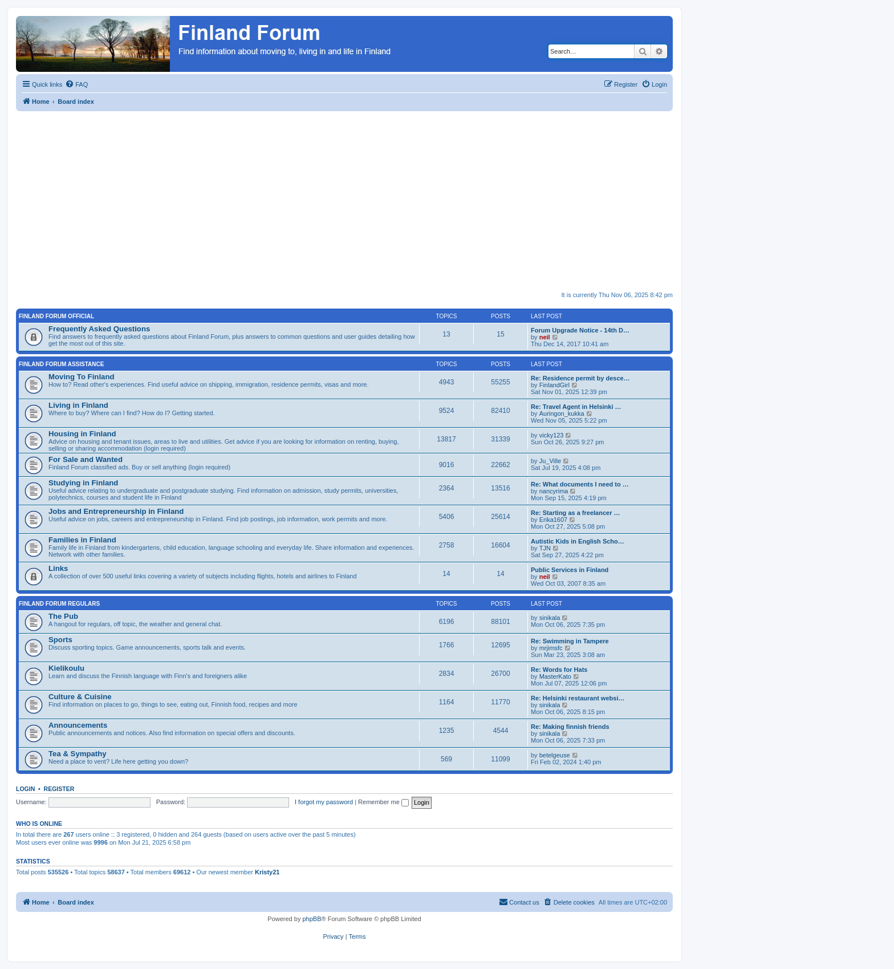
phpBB (311, 918)
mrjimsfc (551, 647)
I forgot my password (324, 801)
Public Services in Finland (569, 569)
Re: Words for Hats (559, 669)
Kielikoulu (66, 668)
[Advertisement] (358, 197)
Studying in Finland (83, 483)
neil (544, 337)
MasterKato (555, 676)
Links (58, 568)
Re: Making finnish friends (570, 726)
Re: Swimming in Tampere (570, 641)
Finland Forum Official (56, 316)
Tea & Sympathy (77, 753)
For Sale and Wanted (85, 459)
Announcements (77, 725)
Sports (60, 639)
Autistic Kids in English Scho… (577, 541)
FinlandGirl (554, 385)
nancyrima (553, 491)
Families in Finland (82, 540)
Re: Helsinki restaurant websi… (577, 698)
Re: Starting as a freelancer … (575, 512)
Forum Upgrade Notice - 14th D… (580, 330)
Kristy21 (267, 872)
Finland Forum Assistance (61, 364)
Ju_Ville (550, 460)
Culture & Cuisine (80, 696)
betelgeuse (554, 755)
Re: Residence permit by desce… (580, 378)
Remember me (383, 801)
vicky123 (551, 435)
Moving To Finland (81, 376)
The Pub (63, 616)
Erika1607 (553, 519)
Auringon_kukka (561, 413)
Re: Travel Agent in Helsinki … (576, 406)
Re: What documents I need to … (580, 484)
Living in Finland (78, 405)
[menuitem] (76, 84)
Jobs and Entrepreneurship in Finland (116, 511)
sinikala (549, 617)
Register (59, 788)
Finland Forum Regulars (59, 604)
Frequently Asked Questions (99, 329)
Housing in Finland (82, 433)
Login (25, 788)
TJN (545, 548)
